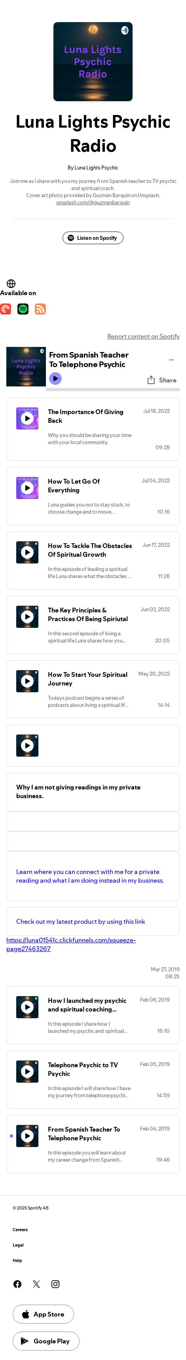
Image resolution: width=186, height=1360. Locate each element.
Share (161, 380)
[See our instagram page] (55, 1284)
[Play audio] (171, 358)
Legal (18, 1245)
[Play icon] (55, 378)
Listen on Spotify (92, 237)
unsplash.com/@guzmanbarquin (93, 202)
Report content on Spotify (143, 336)
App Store (42, 1314)
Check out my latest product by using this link (82, 921)
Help (17, 1261)
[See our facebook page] (17, 1284)
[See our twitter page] (36, 1284)
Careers (20, 1230)
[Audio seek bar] (113, 389)
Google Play (45, 1341)
